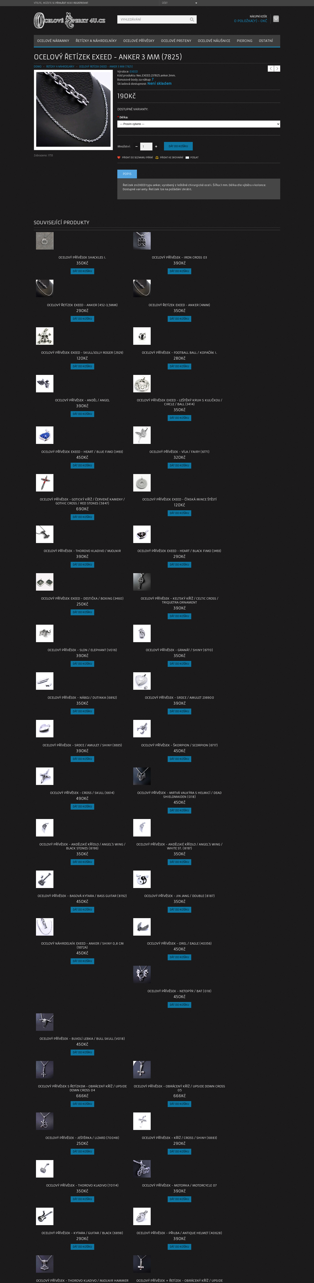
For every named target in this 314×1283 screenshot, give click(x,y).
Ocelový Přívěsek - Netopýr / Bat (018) (187, 640)
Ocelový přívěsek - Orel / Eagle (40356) (126, 640)
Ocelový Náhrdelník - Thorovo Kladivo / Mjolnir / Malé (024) (64, 1127)
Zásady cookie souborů (53, 1265)
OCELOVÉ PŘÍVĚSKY (138, 41)
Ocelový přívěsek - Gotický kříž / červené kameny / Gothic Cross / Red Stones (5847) (188, 368)
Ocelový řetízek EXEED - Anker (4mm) (249, 259)
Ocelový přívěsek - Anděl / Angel (188, 309)
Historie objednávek (219, 1255)
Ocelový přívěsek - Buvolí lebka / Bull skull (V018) (249, 640)
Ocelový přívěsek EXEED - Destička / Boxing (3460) (188, 422)
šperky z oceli (158, 1218)
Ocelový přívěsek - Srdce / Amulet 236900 (249, 477)
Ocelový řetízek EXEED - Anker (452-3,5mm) (188, 259)
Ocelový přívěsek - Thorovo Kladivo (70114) (64, 747)
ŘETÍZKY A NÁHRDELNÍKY (96, 41)
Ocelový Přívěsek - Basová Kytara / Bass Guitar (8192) (188, 584)
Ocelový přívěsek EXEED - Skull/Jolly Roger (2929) (64, 311)
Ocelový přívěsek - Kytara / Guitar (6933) (188, 854)
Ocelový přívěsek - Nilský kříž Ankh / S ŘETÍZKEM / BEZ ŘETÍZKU (64, 1182)
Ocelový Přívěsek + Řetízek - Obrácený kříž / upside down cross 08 (187, 800)
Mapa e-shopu (131, 1260)
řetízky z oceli (113, 1218)
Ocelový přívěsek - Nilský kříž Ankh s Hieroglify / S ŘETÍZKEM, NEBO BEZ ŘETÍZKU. (188, 1074)
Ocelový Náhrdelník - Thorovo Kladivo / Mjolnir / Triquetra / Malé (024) (249, 1129)
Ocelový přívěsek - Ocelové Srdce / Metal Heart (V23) (249, 1072)
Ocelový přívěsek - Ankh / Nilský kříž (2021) (249, 965)
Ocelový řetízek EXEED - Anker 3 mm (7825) (106, 66)
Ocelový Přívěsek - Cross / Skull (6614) (188, 529)
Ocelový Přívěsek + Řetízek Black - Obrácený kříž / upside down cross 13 (187, 911)
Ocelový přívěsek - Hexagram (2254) (249, 909)
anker (39, 1218)
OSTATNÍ (266, 41)
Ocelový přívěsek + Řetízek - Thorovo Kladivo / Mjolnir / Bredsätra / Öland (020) (64, 911)
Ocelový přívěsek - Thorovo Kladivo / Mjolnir (64, 422)
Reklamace (128, 1255)
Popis (127, 174)
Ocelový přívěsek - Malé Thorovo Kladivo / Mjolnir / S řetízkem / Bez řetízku (64, 1074)
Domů (37, 66)
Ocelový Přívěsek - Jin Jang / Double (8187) (249, 584)
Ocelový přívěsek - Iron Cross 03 (126, 257)
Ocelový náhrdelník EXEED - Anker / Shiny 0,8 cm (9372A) (64, 640)
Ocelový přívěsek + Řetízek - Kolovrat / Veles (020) (64, 965)
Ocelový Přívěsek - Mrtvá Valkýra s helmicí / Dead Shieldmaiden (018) (249, 531)
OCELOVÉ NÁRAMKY (53, 41)
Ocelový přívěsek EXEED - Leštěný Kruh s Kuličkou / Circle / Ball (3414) (249, 313)
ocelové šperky (135, 1218)
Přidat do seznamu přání (137, 157)
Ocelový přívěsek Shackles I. (64, 257)
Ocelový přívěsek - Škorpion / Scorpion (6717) (126, 529)
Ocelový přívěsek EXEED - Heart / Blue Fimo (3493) (65, 366)
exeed (70, 1218)
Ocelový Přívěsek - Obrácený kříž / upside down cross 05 (126, 691)
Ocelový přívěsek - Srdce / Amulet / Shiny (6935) (64, 529)
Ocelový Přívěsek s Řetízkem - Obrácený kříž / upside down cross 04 (64, 693)
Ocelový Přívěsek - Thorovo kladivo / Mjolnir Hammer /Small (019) (64, 800)
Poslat (194, 157)
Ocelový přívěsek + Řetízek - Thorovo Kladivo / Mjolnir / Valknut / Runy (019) (64, 1018)
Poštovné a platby (50, 1255)
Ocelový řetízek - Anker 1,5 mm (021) (187, 965)
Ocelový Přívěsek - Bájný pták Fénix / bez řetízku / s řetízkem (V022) (126, 1074)
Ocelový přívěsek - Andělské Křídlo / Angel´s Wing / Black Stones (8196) (65, 586)
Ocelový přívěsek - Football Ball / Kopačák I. (126, 311)
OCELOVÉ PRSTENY (176, 41)
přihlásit (60, 3)
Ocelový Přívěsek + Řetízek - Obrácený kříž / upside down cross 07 (126, 800)
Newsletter (212, 1265)
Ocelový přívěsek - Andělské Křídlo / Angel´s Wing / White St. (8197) (126, 586)
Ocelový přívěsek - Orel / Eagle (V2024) (126, 1182)
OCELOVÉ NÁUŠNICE (214, 41)
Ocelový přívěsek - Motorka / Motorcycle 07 (126, 747)
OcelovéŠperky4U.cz (50, 1278)
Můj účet (211, 1250)
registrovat (80, 3)
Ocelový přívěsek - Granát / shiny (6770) (126, 477)
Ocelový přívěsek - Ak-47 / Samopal (126, 965)
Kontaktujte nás (131, 1250)
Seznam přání (214, 1260)
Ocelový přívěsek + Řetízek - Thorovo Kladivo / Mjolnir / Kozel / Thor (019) (64, 856)
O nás (41, 1250)
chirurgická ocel (89, 1218)
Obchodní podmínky (51, 1260)
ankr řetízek (55, 1218)
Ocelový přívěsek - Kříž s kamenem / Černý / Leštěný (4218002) (188, 1129)
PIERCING (244, 41)
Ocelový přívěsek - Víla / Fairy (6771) (126, 366)
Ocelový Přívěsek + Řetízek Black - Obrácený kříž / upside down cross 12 (126, 911)
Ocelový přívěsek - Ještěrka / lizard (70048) (188, 691)
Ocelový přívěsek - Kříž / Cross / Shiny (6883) (249, 691)
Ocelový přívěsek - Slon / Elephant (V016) (64, 477)
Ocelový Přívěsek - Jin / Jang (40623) (126, 1127)
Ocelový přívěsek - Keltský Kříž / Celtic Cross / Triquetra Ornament (249, 424)
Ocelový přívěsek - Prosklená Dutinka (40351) (249, 854)
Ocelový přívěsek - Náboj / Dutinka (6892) (188, 477)
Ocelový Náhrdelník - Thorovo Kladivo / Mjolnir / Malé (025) (188, 1182)
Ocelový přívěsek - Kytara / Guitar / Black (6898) (188, 747)
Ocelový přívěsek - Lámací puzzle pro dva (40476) (249, 1016)
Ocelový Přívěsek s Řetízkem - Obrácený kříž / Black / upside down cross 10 (126, 856)
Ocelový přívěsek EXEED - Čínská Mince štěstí (249, 366)
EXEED (134, 71)
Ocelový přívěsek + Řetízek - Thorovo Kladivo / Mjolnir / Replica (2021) (126, 1018)
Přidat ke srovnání (171, 157)
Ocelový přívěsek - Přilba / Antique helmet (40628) (249, 747)
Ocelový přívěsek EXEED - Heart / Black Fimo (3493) (126, 422)
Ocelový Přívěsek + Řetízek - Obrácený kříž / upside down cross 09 (249, 800)
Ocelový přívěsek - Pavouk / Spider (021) (187, 1016)
